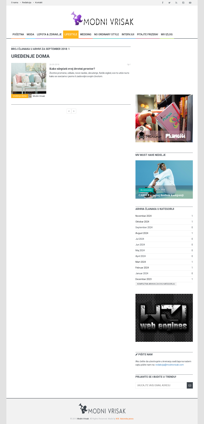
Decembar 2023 (143, 279)
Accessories (146, 190)
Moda (30, 34)
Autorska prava (126, 419)
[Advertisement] (164, 67)
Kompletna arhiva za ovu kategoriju (156, 284)
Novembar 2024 (143, 216)
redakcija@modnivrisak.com (169, 364)
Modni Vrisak (39, 96)
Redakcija (26, 2)
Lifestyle (71, 34)
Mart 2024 (140, 262)
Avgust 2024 (141, 233)
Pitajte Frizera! (147, 34)
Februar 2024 (142, 267)
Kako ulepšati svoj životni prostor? (72, 68)
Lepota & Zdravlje (49, 34)
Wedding (85, 34)
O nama (14, 2)
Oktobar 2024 (142, 221)
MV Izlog (167, 34)
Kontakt (38, 2)
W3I (117, 419)
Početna (18, 34)
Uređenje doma (19, 96)
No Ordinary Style (106, 34)
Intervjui (128, 34)
